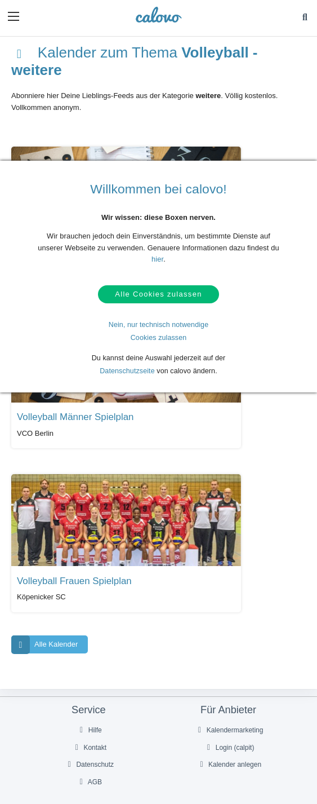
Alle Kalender (44, 414)
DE (165, 755)
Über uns (229, 618)
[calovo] (158, 14)
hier (157, 259)
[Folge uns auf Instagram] (194, 731)
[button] (13, 16)
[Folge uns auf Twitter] (147, 731)
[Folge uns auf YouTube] (170, 731)
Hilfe (89, 500)
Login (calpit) (229, 518)
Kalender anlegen (229, 535)
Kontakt (89, 518)
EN (177, 755)
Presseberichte (89, 601)
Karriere (229, 635)
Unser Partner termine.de (229, 601)
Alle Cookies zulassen (158, 296)
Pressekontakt (89, 635)
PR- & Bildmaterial (89, 618)
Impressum (229, 653)
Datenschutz (89, 535)
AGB (89, 552)
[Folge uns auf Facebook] (123, 731)
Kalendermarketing (229, 500)
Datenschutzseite (127, 374)
